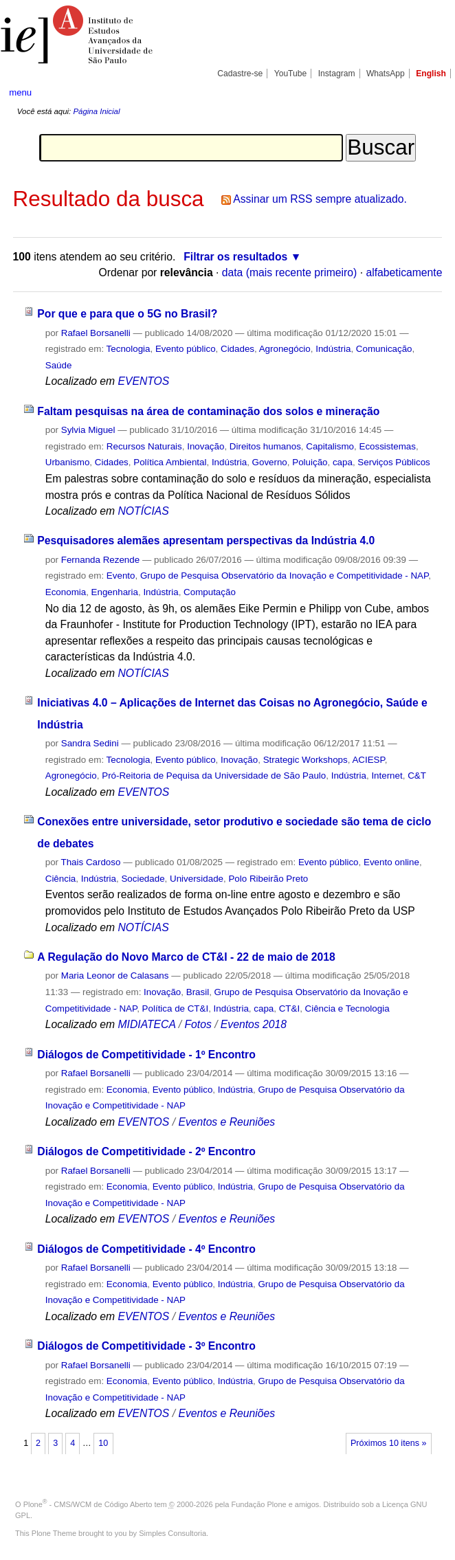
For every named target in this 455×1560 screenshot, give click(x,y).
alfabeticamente (404, 272)
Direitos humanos (265, 446)
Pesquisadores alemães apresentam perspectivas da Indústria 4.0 (206, 540)
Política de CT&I (175, 1008)
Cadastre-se (240, 73)
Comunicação (384, 349)
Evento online (391, 862)
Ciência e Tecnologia (347, 1008)
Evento (121, 575)
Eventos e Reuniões (226, 1122)
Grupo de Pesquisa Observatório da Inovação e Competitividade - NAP (284, 575)
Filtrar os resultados (235, 257)
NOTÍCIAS (143, 511)
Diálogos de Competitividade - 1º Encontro (146, 1054)
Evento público (185, 349)
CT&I (289, 1008)
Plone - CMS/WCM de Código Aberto (88, 1504)
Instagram (336, 73)
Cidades (237, 349)
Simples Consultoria (172, 1533)
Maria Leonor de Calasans (115, 975)
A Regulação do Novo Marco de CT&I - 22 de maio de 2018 (186, 957)
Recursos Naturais (144, 446)
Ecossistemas (387, 446)
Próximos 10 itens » (388, 1443)
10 (103, 1443)
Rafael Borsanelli (96, 333)
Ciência (60, 878)
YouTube (290, 73)
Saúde (58, 365)
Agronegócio (285, 349)
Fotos (197, 1024)
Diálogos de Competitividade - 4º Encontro (146, 1249)
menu (20, 92)
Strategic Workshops (305, 760)
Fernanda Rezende (100, 560)
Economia (65, 592)
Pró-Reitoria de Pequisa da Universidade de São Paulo (214, 775)
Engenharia (114, 592)
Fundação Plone (259, 1504)
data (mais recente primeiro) (289, 272)
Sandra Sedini (90, 743)
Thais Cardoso (91, 862)
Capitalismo (330, 446)
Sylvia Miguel (88, 430)
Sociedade (142, 878)
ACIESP (368, 760)
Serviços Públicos (393, 462)
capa (343, 462)
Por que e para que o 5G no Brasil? (127, 314)
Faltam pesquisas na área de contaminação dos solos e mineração (208, 411)
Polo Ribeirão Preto (268, 878)
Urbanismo (67, 462)
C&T (417, 775)
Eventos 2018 (254, 1024)
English (431, 73)
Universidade (196, 878)
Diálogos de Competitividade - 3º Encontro (146, 1346)
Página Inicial (96, 111)
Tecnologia (129, 349)
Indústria (333, 349)
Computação (210, 592)
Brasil (197, 992)
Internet (386, 775)
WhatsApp (385, 73)
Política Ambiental (169, 462)
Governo (269, 462)
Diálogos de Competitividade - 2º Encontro (146, 1151)
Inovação (205, 446)
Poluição (309, 462)
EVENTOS (143, 381)
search (423, 92)
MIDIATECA (146, 1024)
